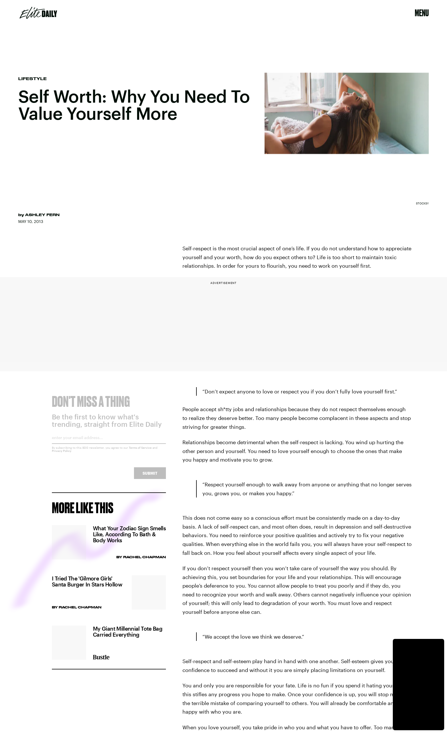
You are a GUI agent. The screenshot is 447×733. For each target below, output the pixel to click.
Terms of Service (140, 452)
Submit (150, 477)
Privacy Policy (62, 455)
